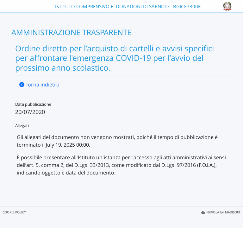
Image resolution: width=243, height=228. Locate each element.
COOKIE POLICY (14, 212)
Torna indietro (39, 84)
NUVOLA (210, 212)
